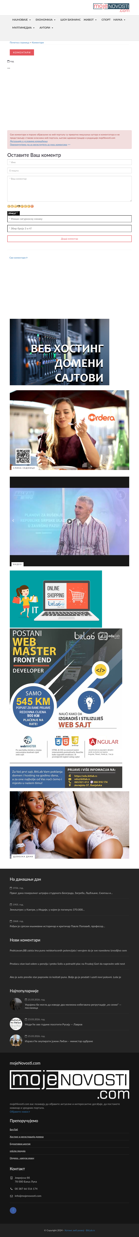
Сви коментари (18, 257)
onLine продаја (17, 1150)
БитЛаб (14, 1129)
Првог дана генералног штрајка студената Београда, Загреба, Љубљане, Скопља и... (61, 892)
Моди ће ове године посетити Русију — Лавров (53, 1024)
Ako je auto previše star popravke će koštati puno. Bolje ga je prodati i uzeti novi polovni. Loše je (65, 977)
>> (40, 144)
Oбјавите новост (20, 1111)
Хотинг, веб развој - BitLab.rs (80, 1230)
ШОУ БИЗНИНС (70, 19)
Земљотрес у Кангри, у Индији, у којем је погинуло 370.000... (47, 909)
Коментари (38, 42)
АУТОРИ (44, 27)
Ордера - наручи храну (22, 1158)
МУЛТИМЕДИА (22, 27)
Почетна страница (19, 42)
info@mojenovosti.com (28, 1195)
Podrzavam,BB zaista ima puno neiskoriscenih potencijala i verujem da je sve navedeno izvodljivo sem (68, 950)
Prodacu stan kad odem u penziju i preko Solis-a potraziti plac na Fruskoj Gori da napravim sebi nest (67, 963)
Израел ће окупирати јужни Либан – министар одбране (59, 1041)
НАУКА (117, 19)
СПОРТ (106, 19)
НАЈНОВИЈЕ (20, 19)
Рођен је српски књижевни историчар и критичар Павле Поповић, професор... (57, 926)
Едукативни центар (20, 1143)
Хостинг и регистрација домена (27, 1136)
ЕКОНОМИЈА (44, 19)
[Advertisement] (69, 100)
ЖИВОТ (89, 19)
